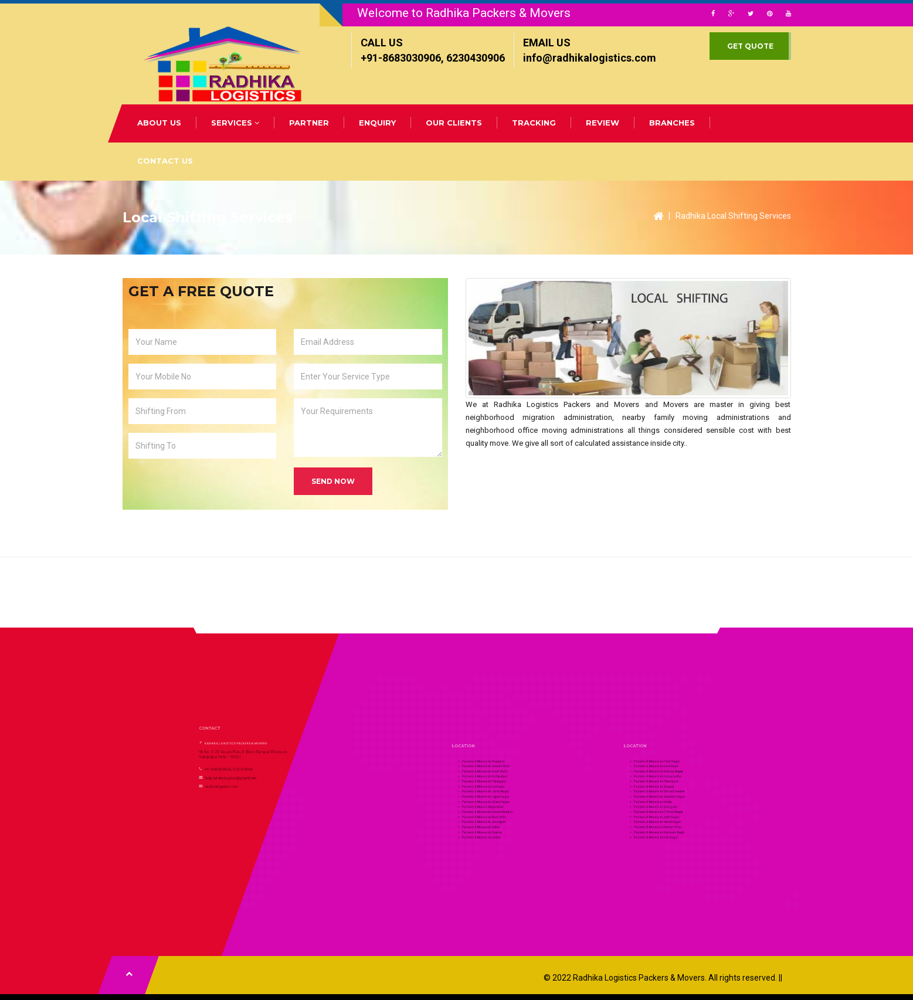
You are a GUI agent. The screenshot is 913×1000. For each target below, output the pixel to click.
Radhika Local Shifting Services (733, 216)
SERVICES (235, 122)
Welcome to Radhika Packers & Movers (464, 13)
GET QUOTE (750, 46)
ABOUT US (159, 122)
